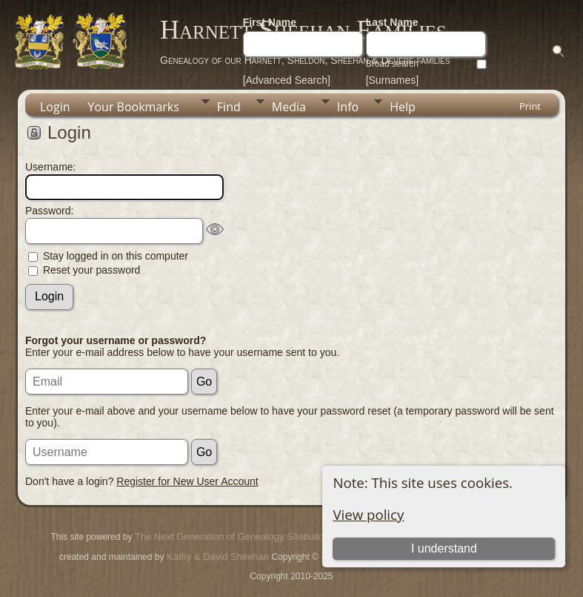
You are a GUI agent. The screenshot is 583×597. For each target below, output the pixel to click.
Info (348, 107)
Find (229, 107)
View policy (368, 514)
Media (289, 107)
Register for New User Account (187, 481)
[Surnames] (392, 80)
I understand (444, 548)
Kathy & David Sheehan (216, 556)
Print (530, 106)
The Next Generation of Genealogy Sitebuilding (235, 536)
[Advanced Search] (286, 80)
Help (403, 107)
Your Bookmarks (133, 107)
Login (55, 107)
